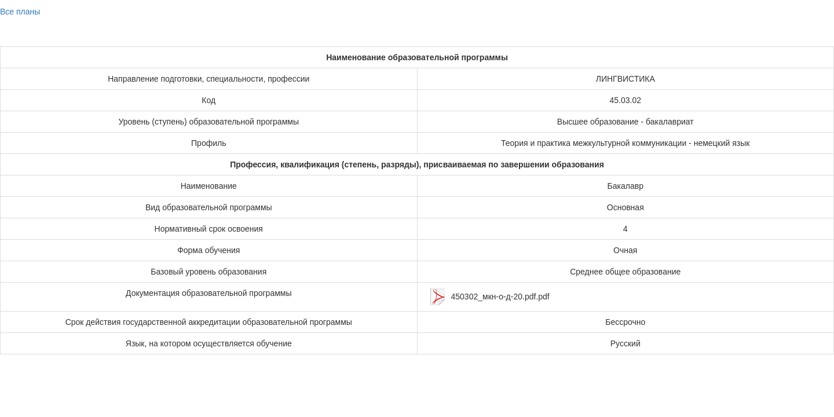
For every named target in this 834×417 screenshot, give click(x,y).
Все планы (20, 11)
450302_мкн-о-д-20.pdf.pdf (500, 296)
